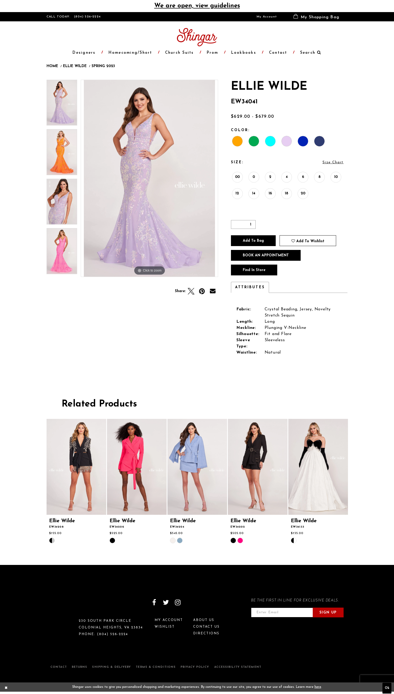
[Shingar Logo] (68, 606)
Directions (206, 633)
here (318, 687)
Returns (79, 667)
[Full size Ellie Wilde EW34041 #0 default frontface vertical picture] (149, 178)
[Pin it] (201, 291)
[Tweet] (191, 291)
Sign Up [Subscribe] (328, 613)
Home (52, 66)
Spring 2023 (103, 66)
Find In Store (254, 270)
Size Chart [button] (333, 162)
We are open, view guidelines (197, 6)
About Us (203, 620)
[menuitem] (266, 16)
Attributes (250, 287)
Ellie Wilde (75, 66)
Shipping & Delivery (111, 667)
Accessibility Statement (237, 667)
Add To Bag (253, 241)
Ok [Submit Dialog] (387, 688)
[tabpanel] (62, 104)
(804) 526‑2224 (87, 16)
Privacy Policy (195, 667)
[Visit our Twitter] (165, 602)
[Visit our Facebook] (154, 602)
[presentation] (76, 467)
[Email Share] (212, 291)
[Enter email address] (282, 612)
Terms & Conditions (156, 667)
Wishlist (165, 626)
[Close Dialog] (6, 688)
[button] (316, 16)
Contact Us (206, 626)
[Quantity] (243, 224)
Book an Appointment (266, 255)
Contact (58, 667)
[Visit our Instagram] (177, 602)
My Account (267, 16)
